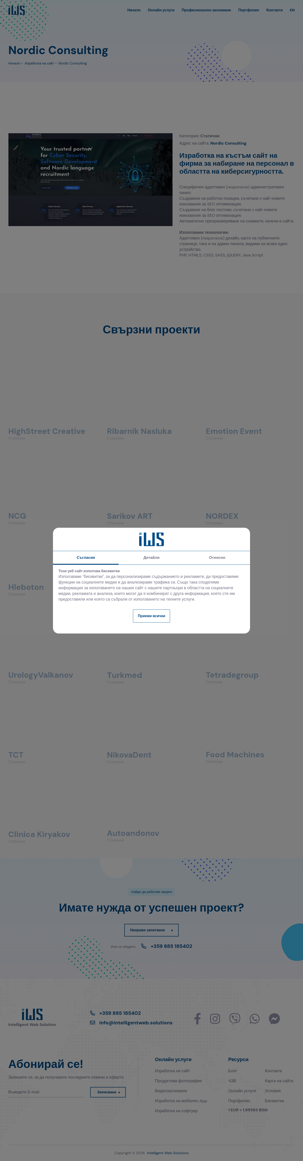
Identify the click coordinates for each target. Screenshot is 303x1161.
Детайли (151, 557)
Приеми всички (151, 616)
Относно (217, 557)
